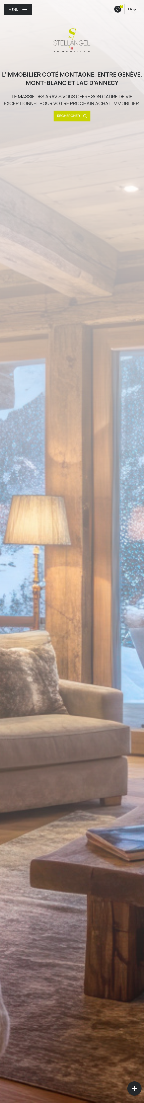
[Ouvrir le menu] (18, 9)
